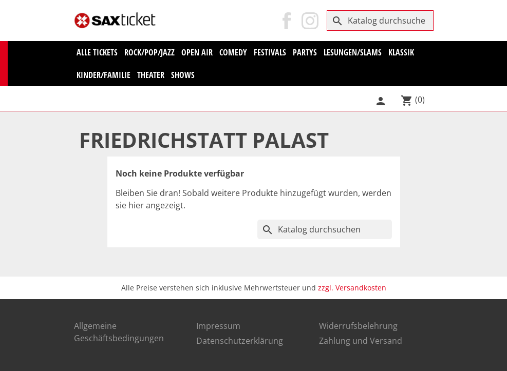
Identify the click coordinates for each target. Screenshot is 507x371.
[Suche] (380, 20)
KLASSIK (401, 52)
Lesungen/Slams (353, 52)
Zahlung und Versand (360, 340)
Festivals (270, 52)
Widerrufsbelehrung (358, 325)
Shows (183, 75)
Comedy (233, 52)
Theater (150, 75)
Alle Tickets (97, 52)
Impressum (218, 325)
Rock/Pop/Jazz (149, 52)
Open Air (197, 52)
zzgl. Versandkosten (352, 287)
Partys (305, 52)
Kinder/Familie (103, 75)
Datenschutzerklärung (239, 340)
